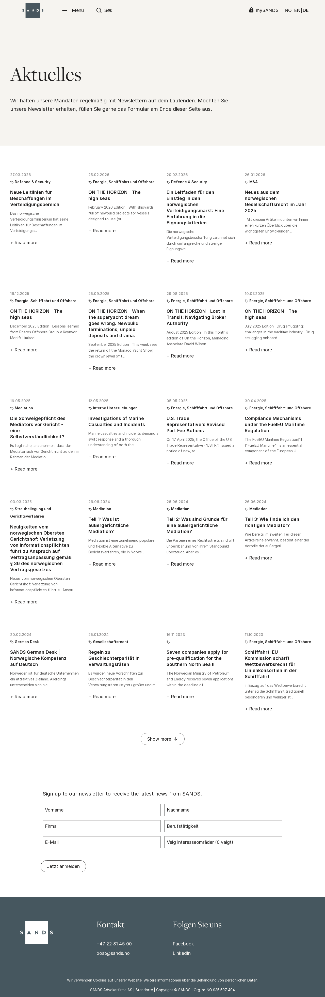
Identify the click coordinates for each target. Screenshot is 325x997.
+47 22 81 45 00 (114, 943)
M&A (253, 182)
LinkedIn (182, 953)
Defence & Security (33, 182)
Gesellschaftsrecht (110, 642)
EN (297, 10)
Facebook (183, 943)
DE (306, 10)
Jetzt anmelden (63, 865)
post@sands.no (113, 953)
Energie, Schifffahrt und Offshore (124, 182)
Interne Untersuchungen (115, 408)
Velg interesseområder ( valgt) (200, 841)
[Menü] (73, 10)
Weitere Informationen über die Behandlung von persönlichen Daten (200, 980)
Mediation (24, 408)
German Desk (27, 642)
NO (288, 10)
